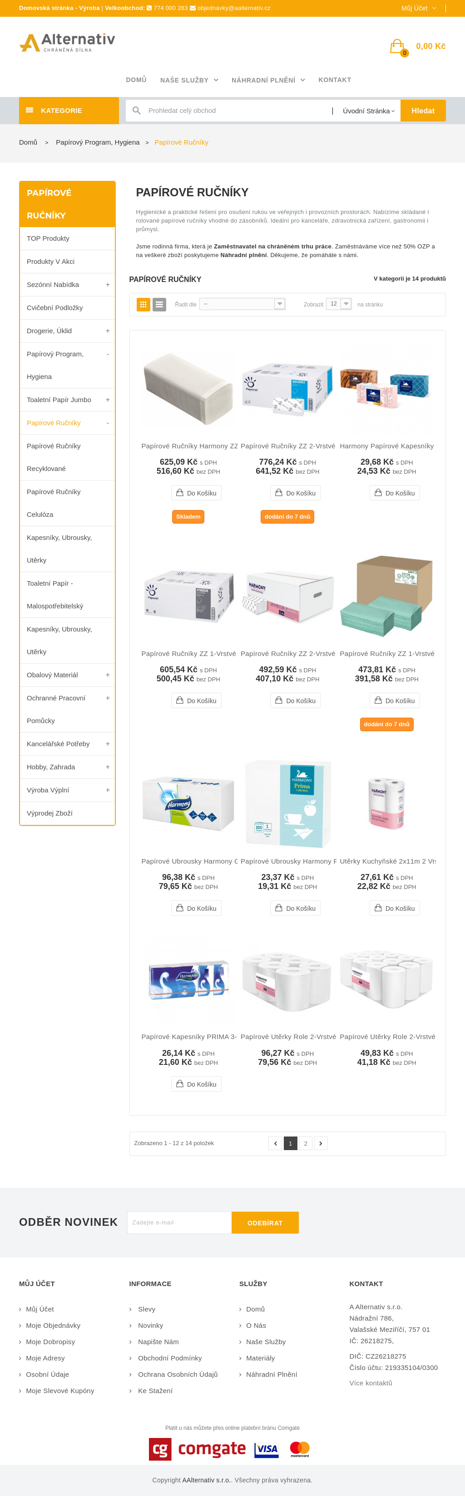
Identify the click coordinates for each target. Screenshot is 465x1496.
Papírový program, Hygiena (55, 365)
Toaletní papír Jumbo (59, 399)
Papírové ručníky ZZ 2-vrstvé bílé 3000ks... (311, 653)
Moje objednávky (53, 1325)
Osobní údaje (47, 1374)
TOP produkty (48, 238)
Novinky (149, 1325)
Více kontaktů (371, 1383)
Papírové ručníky (53, 423)
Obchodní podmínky (169, 1358)
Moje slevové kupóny (60, 1390)
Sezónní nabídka (53, 284)
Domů (28, 142)
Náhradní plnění (271, 1374)
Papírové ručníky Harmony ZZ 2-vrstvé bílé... (214, 446)
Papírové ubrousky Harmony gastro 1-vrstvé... (216, 861)
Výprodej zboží (50, 813)
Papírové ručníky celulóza (53, 503)
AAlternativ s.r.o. (206, 1480)
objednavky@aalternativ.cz (234, 8)
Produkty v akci (50, 261)
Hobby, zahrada (51, 767)
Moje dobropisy (50, 1341)
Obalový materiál (52, 675)
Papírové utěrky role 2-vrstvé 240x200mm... (312, 1036)
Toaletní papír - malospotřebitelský (55, 594)
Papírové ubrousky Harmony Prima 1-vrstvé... (313, 861)
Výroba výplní (48, 790)
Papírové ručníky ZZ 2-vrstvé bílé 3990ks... (311, 446)
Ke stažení (154, 1390)
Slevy (146, 1309)
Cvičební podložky (55, 307)
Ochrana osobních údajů (177, 1374)
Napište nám (157, 1341)
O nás (256, 1325)
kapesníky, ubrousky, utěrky (59, 549)
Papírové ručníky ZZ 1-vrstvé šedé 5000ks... (214, 653)
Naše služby (266, 1341)
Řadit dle (186, 304)
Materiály (260, 1358)
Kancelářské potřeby (58, 744)
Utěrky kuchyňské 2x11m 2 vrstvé (394, 861)
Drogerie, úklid (49, 331)
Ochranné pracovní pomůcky (56, 709)
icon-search (137, 113)
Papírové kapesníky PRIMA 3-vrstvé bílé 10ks (215, 1036)
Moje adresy (45, 1358)
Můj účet (40, 1309)
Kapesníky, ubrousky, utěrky (59, 640)
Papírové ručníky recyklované (53, 457)
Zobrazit (313, 304)
